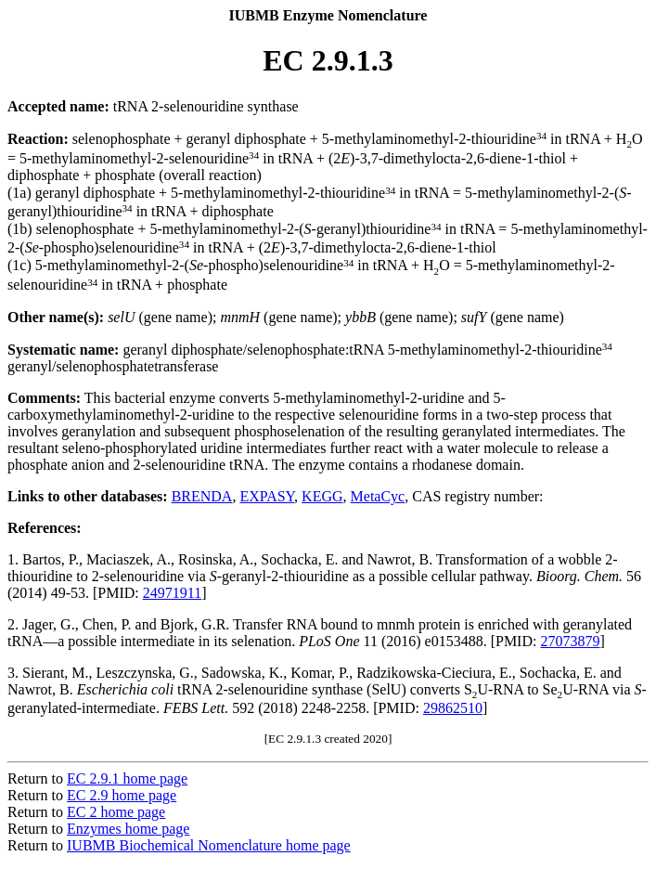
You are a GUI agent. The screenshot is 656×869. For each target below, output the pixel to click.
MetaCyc (378, 496)
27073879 (569, 641)
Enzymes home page (128, 829)
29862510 (452, 708)
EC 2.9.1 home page (127, 778)
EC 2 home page (116, 812)
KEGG (322, 496)
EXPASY (266, 496)
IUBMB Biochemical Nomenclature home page (209, 845)
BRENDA (202, 496)
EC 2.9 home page (121, 795)
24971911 (172, 593)
